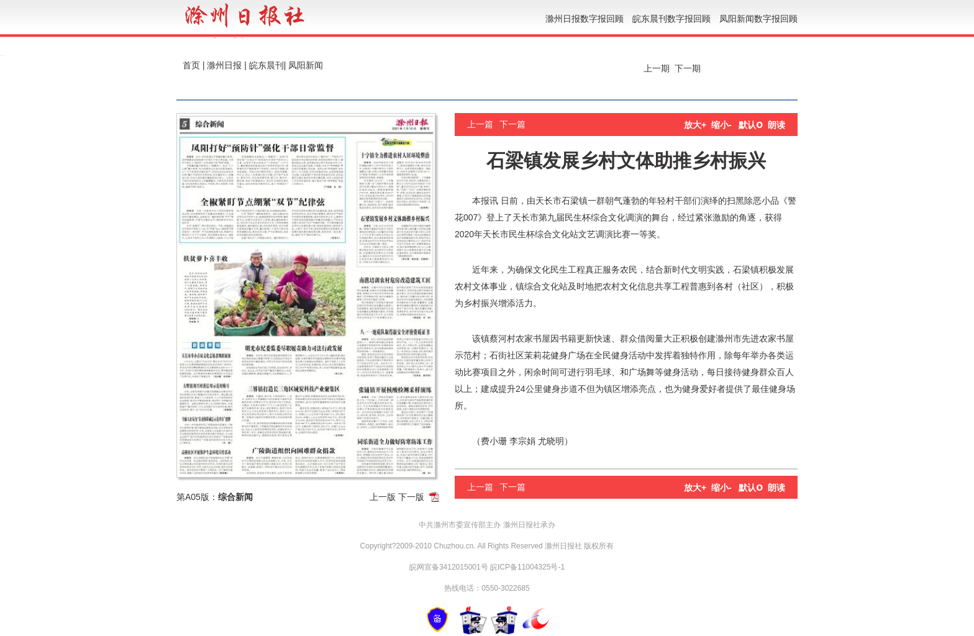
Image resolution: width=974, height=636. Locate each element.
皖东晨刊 (266, 65)
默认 (751, 125)
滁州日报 (224, 65)
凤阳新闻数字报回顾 (758, 19)
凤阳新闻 (305, 65)
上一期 (655, 68)
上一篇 (480, 124)
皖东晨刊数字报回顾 (671, 19)
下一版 (411, 497)
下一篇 (512, 124)
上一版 (383, 497)
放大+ (695, 125)
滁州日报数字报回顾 (584, 19)
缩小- (721, 125)
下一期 (689, 68)
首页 (191, 65)
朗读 (776, 125)
